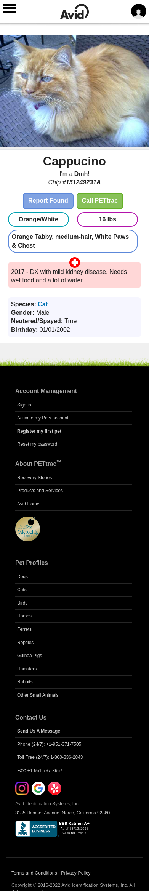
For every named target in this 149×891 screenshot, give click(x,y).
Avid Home (28, 504)
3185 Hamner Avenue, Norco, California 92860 (62, 813)
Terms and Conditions (34, 873)
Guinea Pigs (29, 655)
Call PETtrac (100, 200)
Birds (22, 603)
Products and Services (40, 490)
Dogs (22, 576)
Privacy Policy (75, 873)
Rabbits (25, 682)
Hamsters (27, 669)
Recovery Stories (34, 477)
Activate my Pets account (43, 418)
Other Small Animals (38, 695)
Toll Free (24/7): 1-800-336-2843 (50, 757)
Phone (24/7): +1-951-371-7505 (49, 744)
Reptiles (25, 642)
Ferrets (24, 629)
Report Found (48, 200)
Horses (24, 616)
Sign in (24, 405)
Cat (43, 304)
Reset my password (37, 444)
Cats (22, 589)
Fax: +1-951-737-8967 (39, 770)
